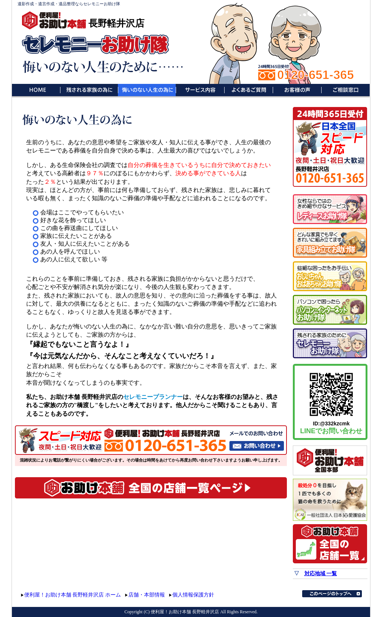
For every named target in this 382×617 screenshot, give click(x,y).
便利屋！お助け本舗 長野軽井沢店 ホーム (72, 595)
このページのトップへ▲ (332, 593)
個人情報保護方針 (193, 595)
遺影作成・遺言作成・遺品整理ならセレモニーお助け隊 (69, 3)
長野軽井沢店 (116, 23)
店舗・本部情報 (146, 595)
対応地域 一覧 (320, 573)
